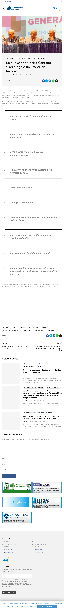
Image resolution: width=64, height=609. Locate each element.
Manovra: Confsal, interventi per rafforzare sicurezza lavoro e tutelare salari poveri (41, 419)
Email (3, 464)
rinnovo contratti (26, 330)
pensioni (44, 327)
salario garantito (39, 330)
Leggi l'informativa (50, 606)
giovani (14, 327)
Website (4, 470)
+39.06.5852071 (8, 552)
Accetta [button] (40, 606)
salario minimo (52, 330)
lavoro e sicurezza (24, 327)
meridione (36, 327)
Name (3, 458)
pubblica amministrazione (10, 330)
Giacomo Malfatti (12, 74)
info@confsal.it (8, 1)
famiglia (5, 327)
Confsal (26, 377)
